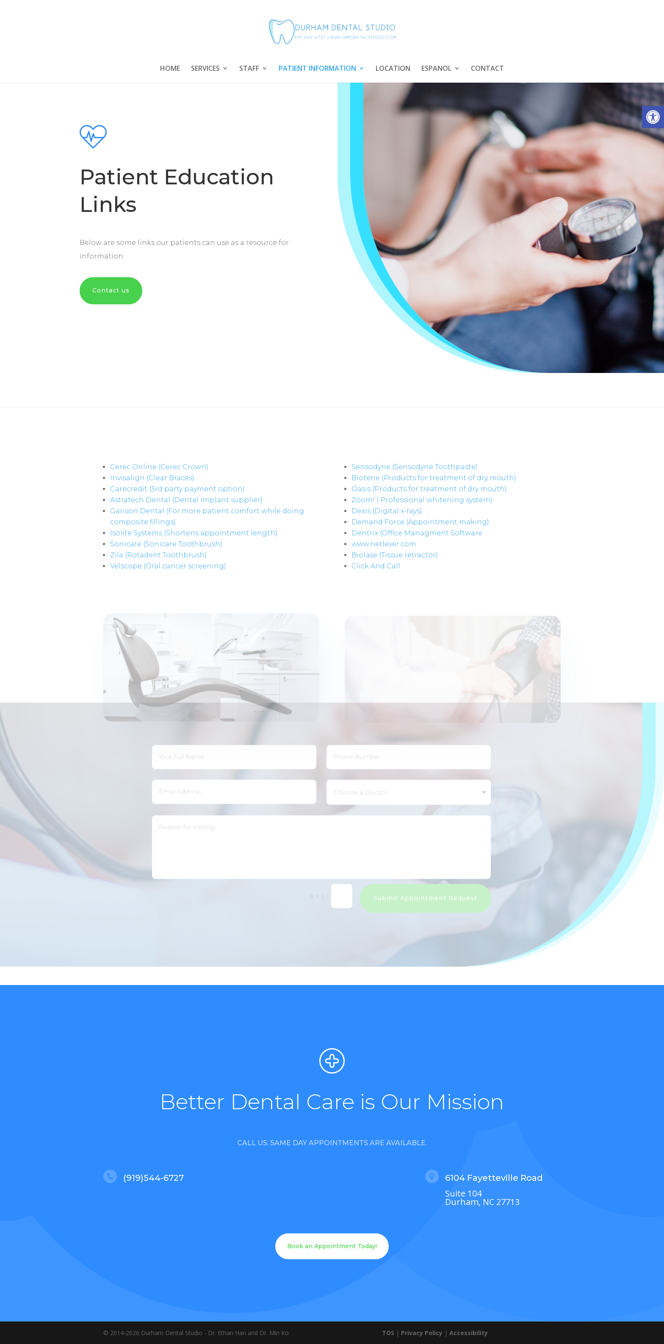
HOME (170, 69)
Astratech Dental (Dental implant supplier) (186, 500)
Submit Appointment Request (425, 890)
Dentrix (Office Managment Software (416, 533)
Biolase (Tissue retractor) (394, 555)
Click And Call (375, 566)
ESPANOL (436, 69)
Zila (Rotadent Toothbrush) (158, 555)
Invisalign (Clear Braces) (152, 478)
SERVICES (205, 69)
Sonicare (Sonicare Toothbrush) (166, 544)
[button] (653, 117)
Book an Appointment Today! (332, 1246)
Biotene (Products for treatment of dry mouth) (433, 478)
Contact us (111, 290)
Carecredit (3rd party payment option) (177, 489)
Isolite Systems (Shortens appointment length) (193, 533)
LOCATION (393, 69)
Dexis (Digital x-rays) (386, 511)
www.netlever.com (383, 544)
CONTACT (487, 69)
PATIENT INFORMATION (317, 69)
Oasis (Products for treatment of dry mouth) (429, 489)
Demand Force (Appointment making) (420, 522)
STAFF (249, 69)
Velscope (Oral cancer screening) (168, 566)
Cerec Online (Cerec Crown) (159, 467)
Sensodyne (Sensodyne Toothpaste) (414, 467)
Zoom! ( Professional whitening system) (421, 500)
